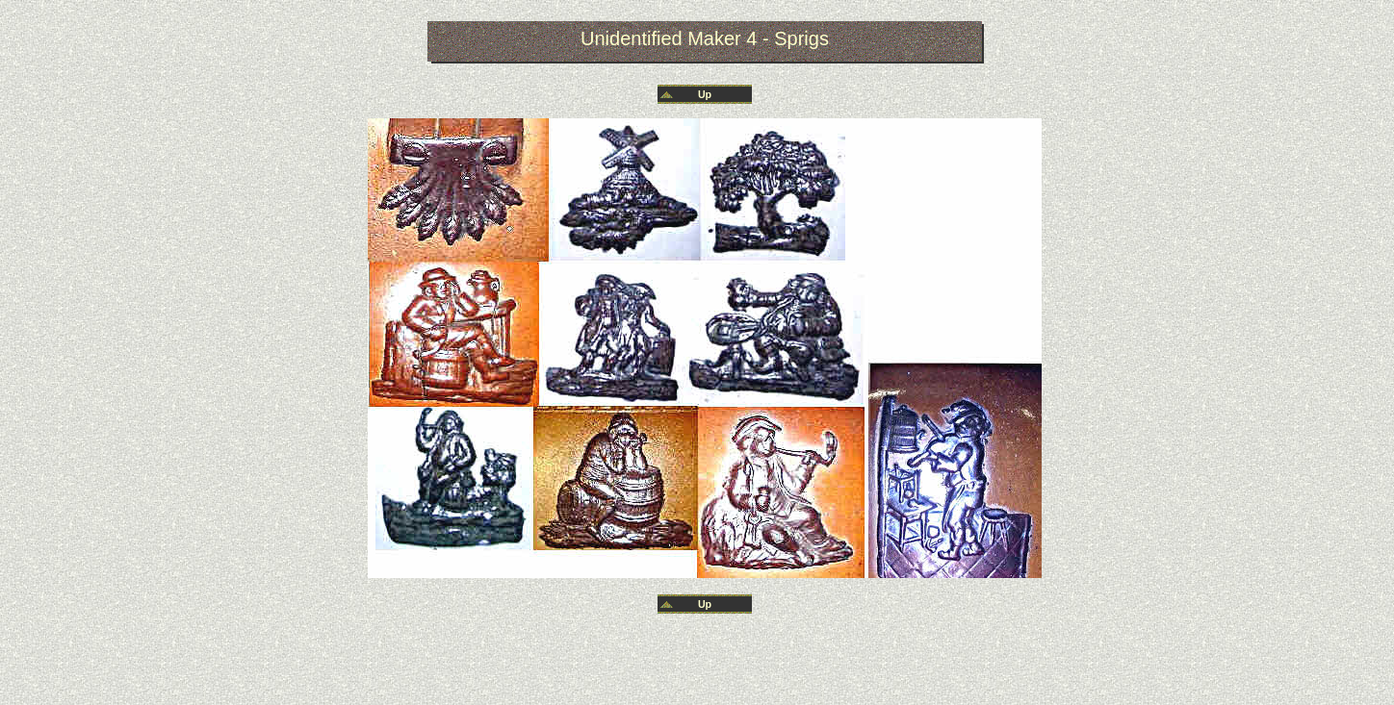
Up (704, 94)
